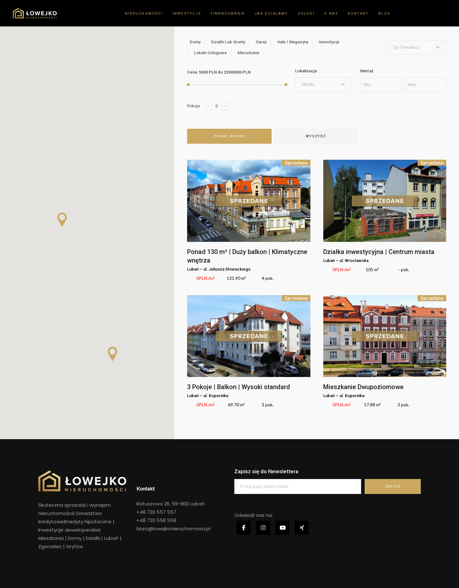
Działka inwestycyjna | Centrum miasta (378, 252)
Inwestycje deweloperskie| (69, 529)
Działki (92, 538)
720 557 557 (161, 512)
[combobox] (416, 47)
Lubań (111, 538)
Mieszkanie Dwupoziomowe (363, 387)
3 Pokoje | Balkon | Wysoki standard (238, 387)
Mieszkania (51, 538)
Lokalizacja (306, 71)
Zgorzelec (50, 546)
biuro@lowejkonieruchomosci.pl (173, 528)
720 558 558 (161, 520)
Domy (75, 538)
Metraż (367, 71)
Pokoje (193, 106)
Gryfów (74, 546)
